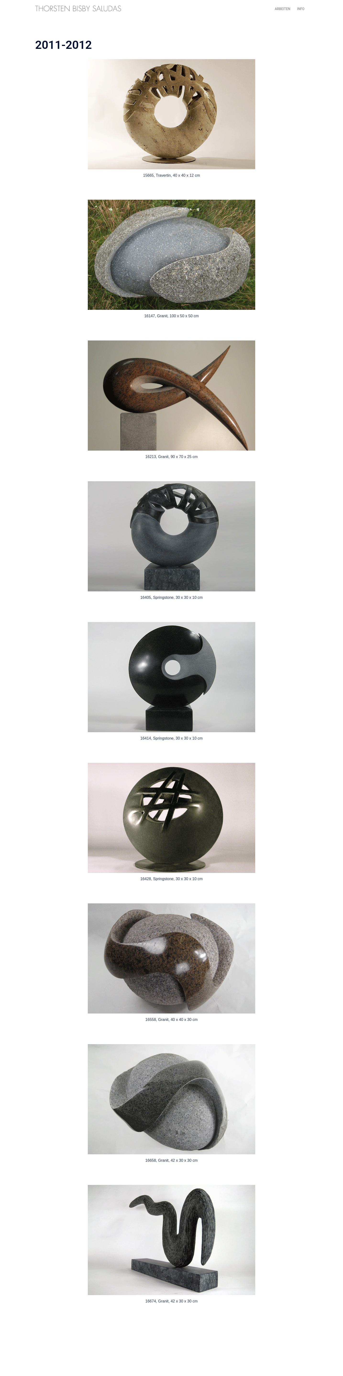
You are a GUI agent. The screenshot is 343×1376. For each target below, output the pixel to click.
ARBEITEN (282, 9)
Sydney (131, 1367)
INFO (300, 9)
